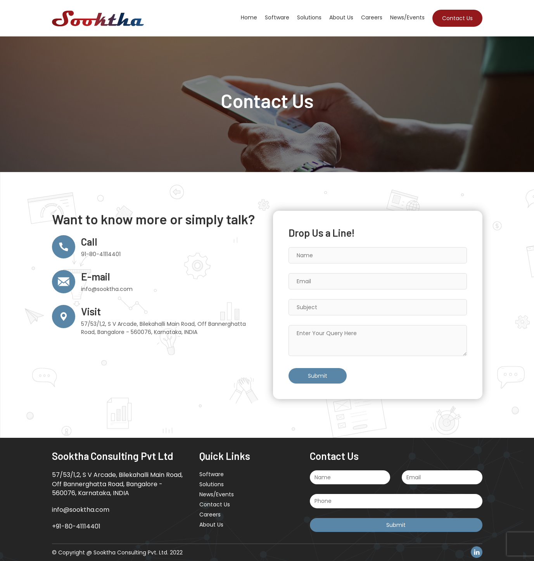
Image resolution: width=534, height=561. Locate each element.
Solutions (309, 17)
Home (249, 17)
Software (277, 17)
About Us (341, 17)
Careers (371, 17)
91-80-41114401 (101, 254)
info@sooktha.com (107, 289)
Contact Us (457, 18)
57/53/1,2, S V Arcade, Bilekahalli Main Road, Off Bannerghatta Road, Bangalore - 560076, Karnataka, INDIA (163, 328)
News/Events (407, 17)
